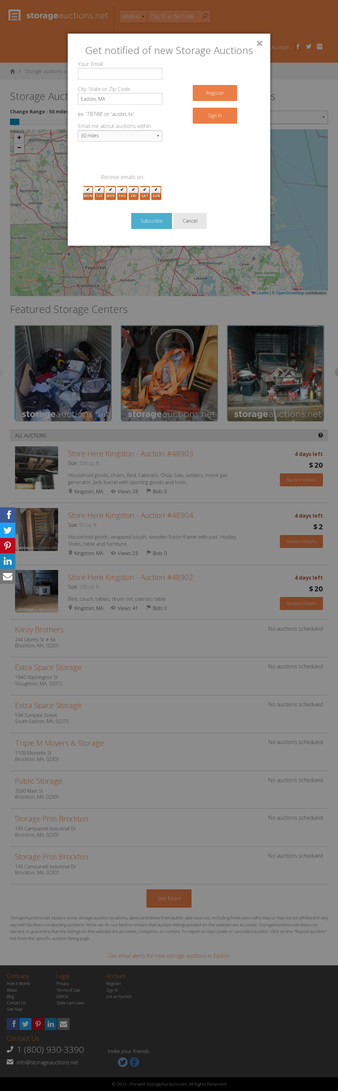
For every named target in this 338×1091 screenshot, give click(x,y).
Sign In (215, 115)
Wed (111, 193)
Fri (133, 193)
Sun (156, 193)
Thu (122, 193)
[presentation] (128, 160)
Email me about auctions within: (115, 126)
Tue (99, 193)
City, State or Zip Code (104, 89)
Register (215, 93)
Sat (145, 193)
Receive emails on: (122, 177)
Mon (88, 193)
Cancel (190, 221)
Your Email (90, 64)
